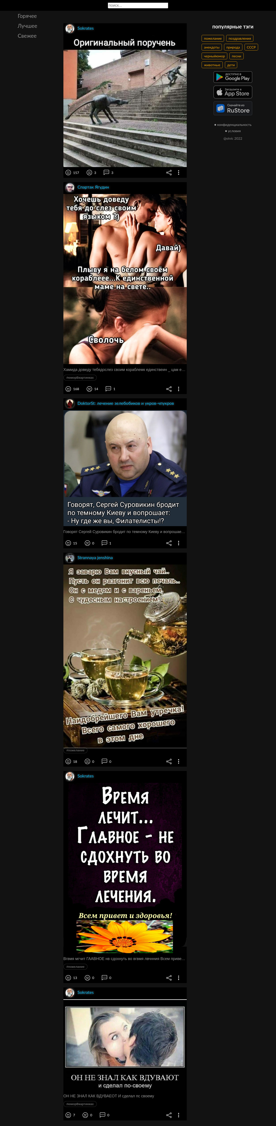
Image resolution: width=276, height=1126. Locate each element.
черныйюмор (214, 56)
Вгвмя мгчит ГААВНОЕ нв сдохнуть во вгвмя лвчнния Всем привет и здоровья (125, 959)
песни (236, 56)
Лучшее (27, 25)
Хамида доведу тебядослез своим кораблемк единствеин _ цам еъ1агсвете (125, 370)
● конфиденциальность (233, 124)
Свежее (27, 35)
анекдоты (212, 47)
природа (233, 47)
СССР (251, 47)
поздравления (240, 38)
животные (212, 65)
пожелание (213, 38)
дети (231, 65)
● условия (233, 131)
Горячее (27, 16)
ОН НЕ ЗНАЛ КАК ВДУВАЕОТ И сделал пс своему (108, 1096)
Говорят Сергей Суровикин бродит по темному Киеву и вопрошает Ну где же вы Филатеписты (125, 532)
